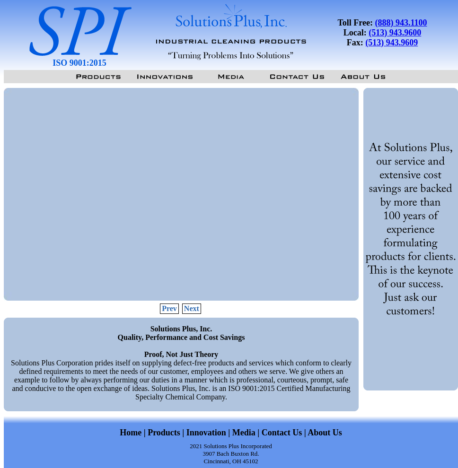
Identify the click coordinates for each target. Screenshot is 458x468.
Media (243, 432)
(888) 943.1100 (401, 22)
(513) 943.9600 (395, 32)
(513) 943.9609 (391, 42)
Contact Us (282, 432)
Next (191, 308)
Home (130, 432)
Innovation (207, 432)
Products (164, 432)
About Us (325, 432)
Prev (169, 308)
